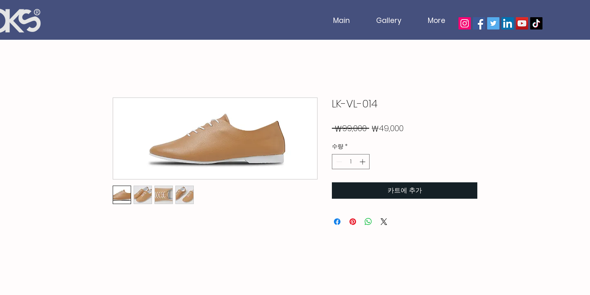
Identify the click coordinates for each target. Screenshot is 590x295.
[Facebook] (479, 23)
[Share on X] (384, 222)
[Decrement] (338, 161)
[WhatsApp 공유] (368, 222)
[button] (562, 23)
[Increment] (363, 161)
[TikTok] (536, 23)
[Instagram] (464, 23)
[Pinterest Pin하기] (353, 222)
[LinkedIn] (508, 23)
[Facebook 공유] (337, 222)
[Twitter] (493, 23)
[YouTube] (522, 23)
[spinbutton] (350, 161)
